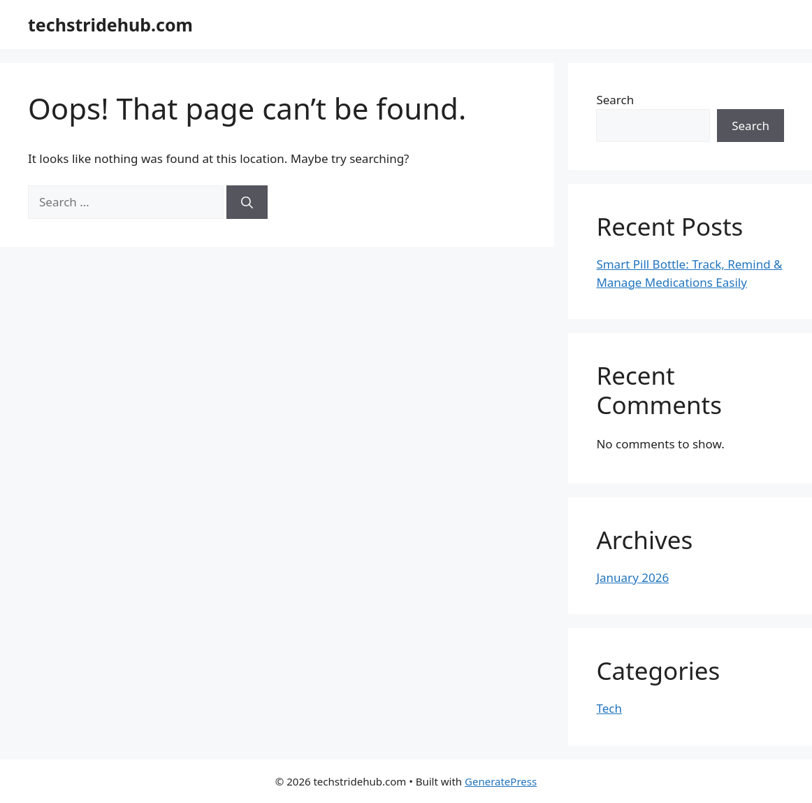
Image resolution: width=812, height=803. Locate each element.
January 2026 (632, 577)
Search (615, 100)
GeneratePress (501, 781)
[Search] (247, 202)
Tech (609, 708)
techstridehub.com (110, 24)
